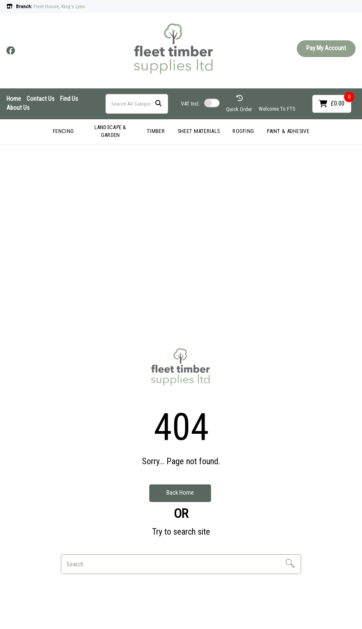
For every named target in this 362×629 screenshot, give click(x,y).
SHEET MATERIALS (199, 131)
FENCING (63, 131)
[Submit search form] (158, 104)
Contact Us (40, 99)
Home (13, 99)
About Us (18, 108)
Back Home (180, 492)
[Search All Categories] (137, 104)
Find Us (69, 99)
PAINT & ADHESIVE (288, 131)
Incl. (190, 103)
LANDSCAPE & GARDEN (110, 131)
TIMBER (156, 131)
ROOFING (243, 131)
